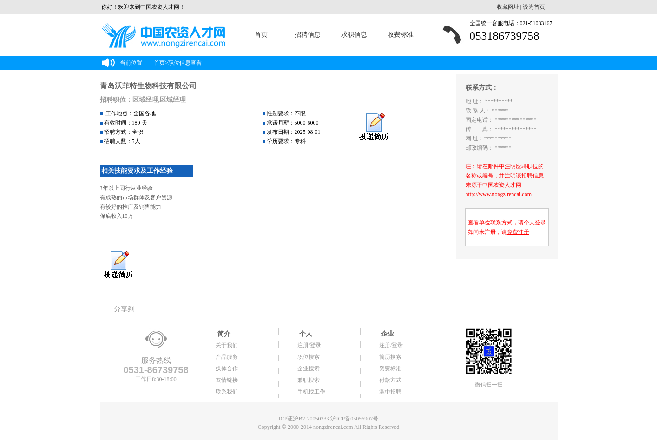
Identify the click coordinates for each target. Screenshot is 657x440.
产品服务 (227, 357)
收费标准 (401, 34)
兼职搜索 (308, 380)
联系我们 (227, 391)
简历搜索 (390, 357)
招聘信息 (308, 34)
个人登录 (535, 222)
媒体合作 (227, 368)
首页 (261, 34)
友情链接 (227, 380)
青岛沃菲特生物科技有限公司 (148, 86)
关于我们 (227, 345)
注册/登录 (309, 345)
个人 (304, 333)
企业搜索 (308, 368)
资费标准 (390, 368)
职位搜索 (308, 357)
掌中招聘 (390, 391)
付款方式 (390, 380)
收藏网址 (508, 7)
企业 (386, 333)
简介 (223, 333)
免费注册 (518, 232)
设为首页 (534, 7)
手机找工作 (311, 391)
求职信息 (354, 34)
